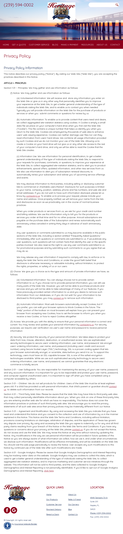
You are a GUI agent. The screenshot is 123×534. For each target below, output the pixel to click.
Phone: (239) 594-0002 (100, 513)
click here (49, 470)
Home (48, 494)
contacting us (33, 196)
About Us (72, 494)
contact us (58, 298)
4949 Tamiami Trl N (98, 497)
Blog (70, 509)
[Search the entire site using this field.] (101, 5)
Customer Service (54, 504)
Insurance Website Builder (25, 524)
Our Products (52, 499)
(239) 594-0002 (18, 5)
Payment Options (53, 509)
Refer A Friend (74, 499)
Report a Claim (52, 514)
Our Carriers (73, 504)
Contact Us (73, 514)
